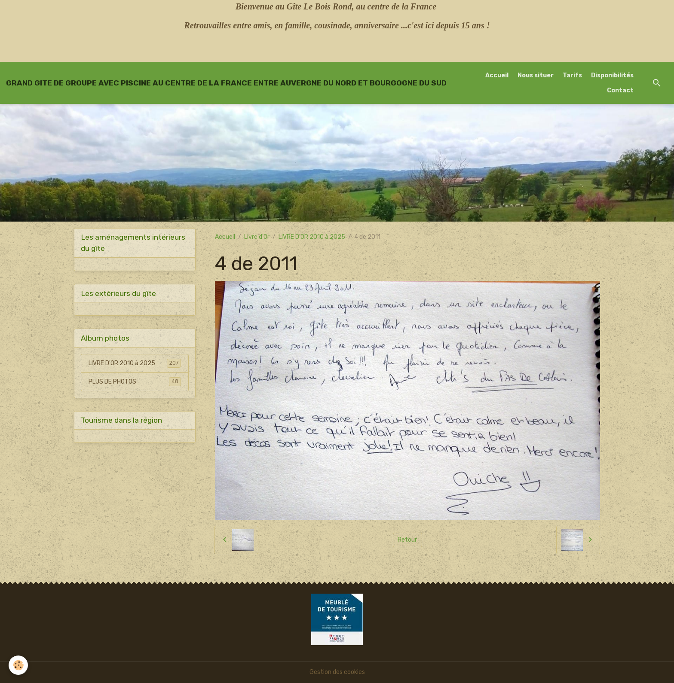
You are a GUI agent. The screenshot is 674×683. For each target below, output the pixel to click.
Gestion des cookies (337, 672)
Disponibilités (612, 75)
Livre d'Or (257, 237)
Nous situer (536, 75)
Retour (407, 539)
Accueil (497, 75)
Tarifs (572, 75)
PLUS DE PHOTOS (135, 381)
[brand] (226, 82)
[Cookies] (18, 665)
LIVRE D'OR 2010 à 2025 (312, 237)
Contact (620, 90)
